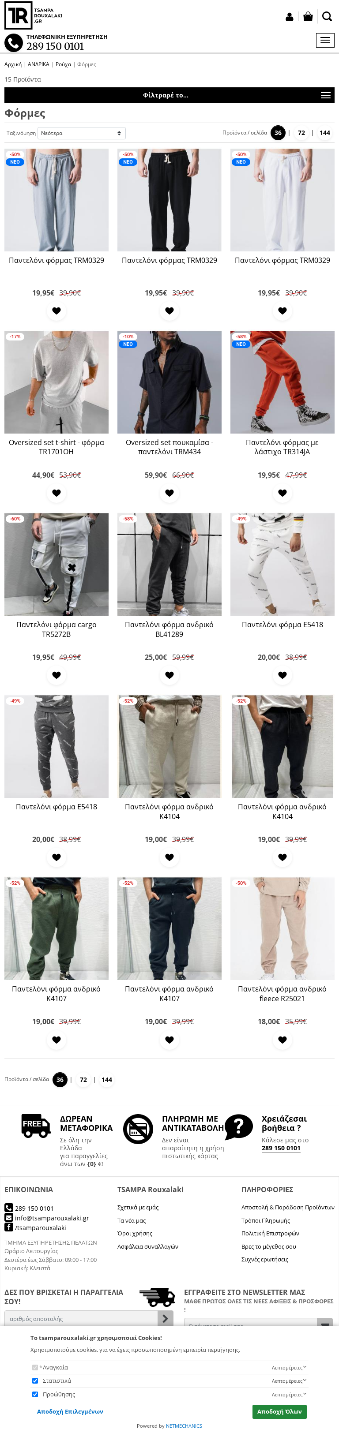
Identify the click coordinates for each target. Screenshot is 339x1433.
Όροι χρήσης (134, 1233)
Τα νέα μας (131, 1220)
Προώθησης (59, 1394)
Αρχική (13, 64)
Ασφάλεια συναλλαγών (147, 1246)
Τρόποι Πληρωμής (265, 1220)
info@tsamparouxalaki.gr (46, 1218)
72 (301, 132)
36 (278, 132)
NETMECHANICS (184, 1425)
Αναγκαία (55, 1367)
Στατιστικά (57, 1380)
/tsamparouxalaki (35, 1227)
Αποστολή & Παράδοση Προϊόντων (288, 1207)
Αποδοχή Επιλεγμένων (70, 1411)
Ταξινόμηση (21, 133)
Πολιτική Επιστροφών (270, 1233)
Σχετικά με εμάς (137, 1207)
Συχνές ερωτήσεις (264, 1259)
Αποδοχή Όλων (279, 1411)
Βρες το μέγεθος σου (268, 1246)
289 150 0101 (281, 1148)
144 (325, 132)
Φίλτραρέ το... (237, 96)
